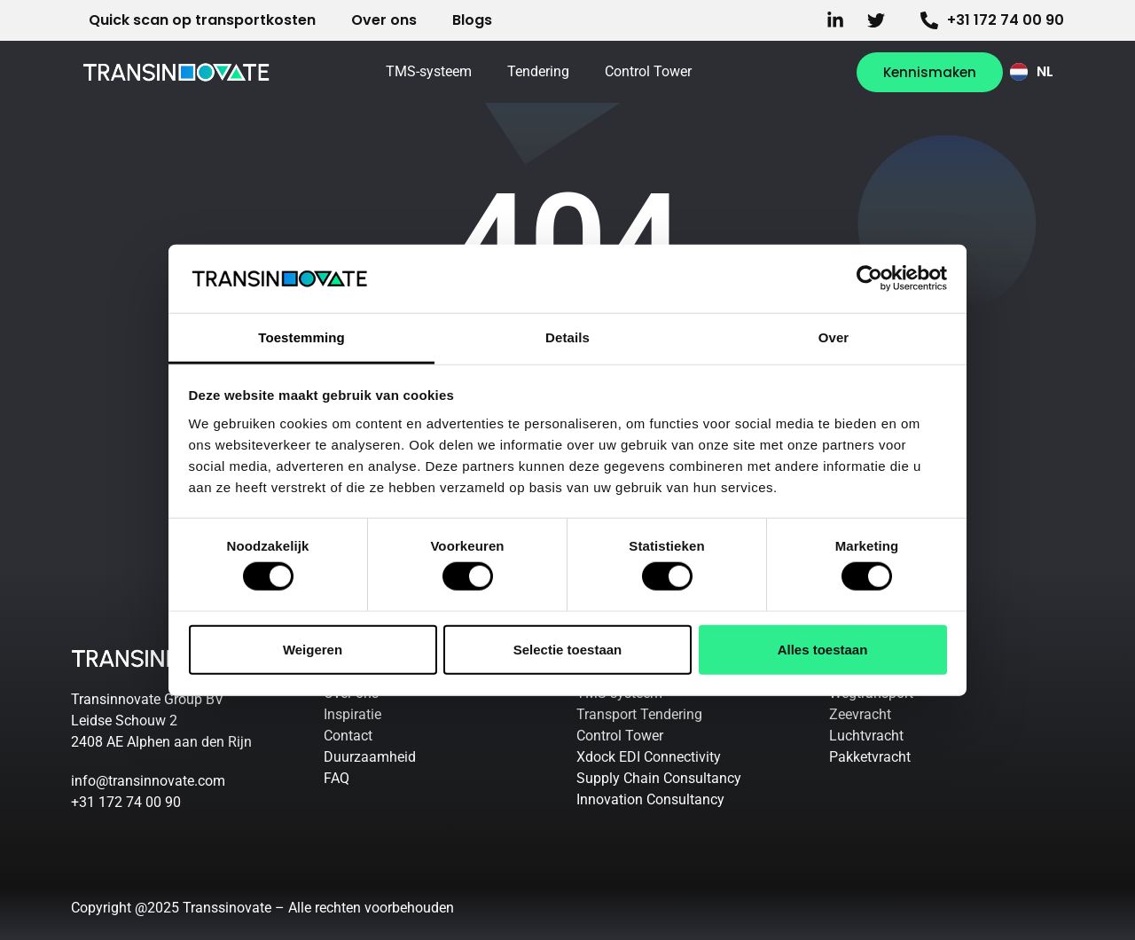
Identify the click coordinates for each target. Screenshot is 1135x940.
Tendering (538, 71)
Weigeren (312, 648)
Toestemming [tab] (301, 337)
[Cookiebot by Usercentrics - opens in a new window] (869, 278)
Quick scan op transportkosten (202, 20)
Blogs (472, 20)
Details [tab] (567, 337)
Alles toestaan (823, 648)
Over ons (384, 20)
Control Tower (648, 71)
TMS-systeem (429, 71)
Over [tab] (833, 337)
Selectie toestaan (567, 648)
